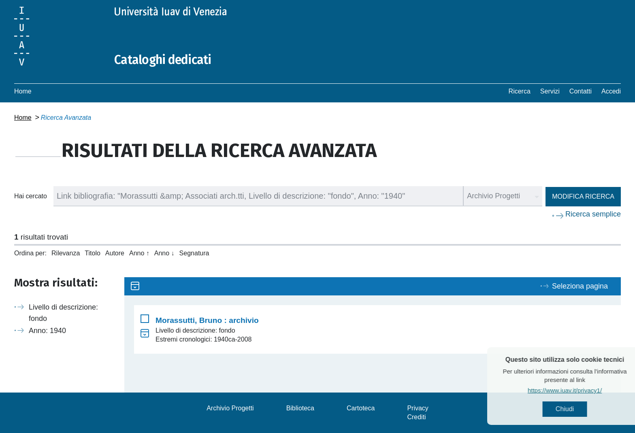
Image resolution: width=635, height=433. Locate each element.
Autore (114, 253)
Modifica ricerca (583, 196)
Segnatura (194, 253)
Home (23, 91)
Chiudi (576, 408)
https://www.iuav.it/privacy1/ (576, 390)
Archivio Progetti (230, 408)
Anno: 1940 (47, 331)
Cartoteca (361, 408)
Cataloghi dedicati (162, 60)
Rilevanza (65, 253)
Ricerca (520, 91)
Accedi (611, 91)
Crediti (416, 417)
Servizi (550, 91)
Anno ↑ (139, 253)
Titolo (92, 253)
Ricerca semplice (593, 214)
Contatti (580, 91)
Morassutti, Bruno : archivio (207, 320)
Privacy (417, 408)
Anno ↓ (164, 253)
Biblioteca (300, 408)
